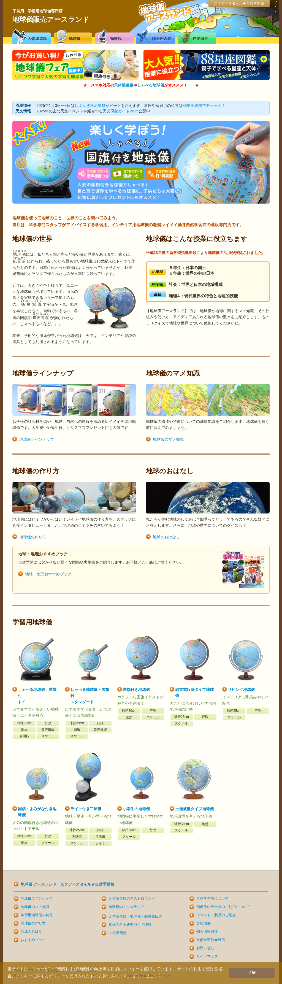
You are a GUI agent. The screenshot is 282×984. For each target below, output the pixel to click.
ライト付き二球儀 (85, 809)
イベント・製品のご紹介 (216, 915)
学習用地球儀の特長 (37, 915)
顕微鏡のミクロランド (126, 907)
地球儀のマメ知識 (168, 439)
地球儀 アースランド (67, 884)
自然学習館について (212, 899)
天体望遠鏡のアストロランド (132, 899)
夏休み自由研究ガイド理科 (130, 925)
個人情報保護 (207, 932)
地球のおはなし (166, 537)
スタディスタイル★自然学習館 (239, 4)
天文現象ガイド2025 (120, 111)
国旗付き (136, 689)
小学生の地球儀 (136, 809)
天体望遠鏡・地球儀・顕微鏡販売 (135, 916)
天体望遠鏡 (123, 85)
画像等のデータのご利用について (223, 907)
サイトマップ (207, 956)
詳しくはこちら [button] (147, 976)
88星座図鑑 (118, 933)
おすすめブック (33, 940)
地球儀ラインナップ (36, 439)
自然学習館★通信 (210, 940)
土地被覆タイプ (194, 809)
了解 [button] (252, 973)
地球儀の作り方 (32, 537)
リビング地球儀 (241, 689)
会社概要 (203, 923)
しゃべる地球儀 (150, 85)
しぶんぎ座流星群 (90, 105)
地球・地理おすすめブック (48, 574)
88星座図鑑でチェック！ (204, 105)
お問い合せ (205, 948)
